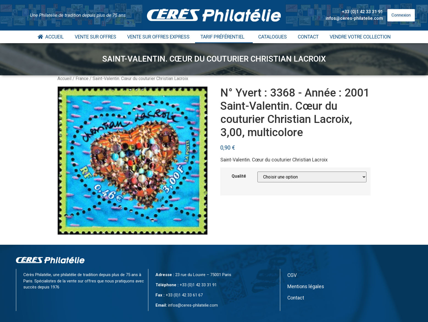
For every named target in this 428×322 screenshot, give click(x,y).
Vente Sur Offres (95, 37)
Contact (308, 37)
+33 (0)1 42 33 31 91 (362, 11)
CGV (292, 275)
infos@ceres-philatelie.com (354, 18)
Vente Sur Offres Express (158, 37)
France (82, 78)
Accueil (51, 37)
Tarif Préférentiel (224, 37)
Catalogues (272, 37)
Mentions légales (305, 286)
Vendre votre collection (360, 37)
